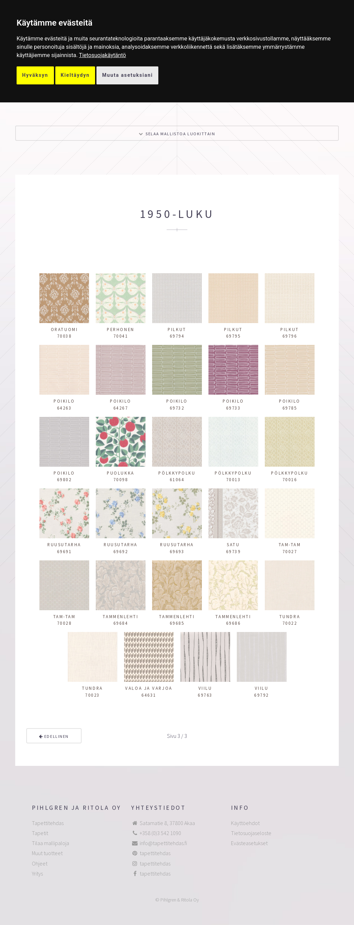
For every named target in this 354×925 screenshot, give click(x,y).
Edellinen (54, 736)
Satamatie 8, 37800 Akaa (167, 822)
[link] (102, 55)
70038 (64, 336)
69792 (261, 695)
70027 (289, 551)
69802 (64, 479)
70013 (233, 479)
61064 (177, 479)
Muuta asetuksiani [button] (127, 75)
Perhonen (120, 329)
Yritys (37, 873)
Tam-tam (290, 544)
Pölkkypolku (176, 473)
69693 (177, 551)
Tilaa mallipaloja (50, 843)
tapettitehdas (155, 853)
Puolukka (120, 473)
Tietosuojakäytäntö (102, 55)
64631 (148, 695)
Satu (233, 544)
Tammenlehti (120, 616)
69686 (233, 623)
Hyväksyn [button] (35, 75)
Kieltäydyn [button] (75, 75)
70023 (92, 695)
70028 (64, 623)
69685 (177, 623)
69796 (289, 336)
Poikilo (64, 401)
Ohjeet (39, 863)
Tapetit (40, 833)
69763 (205, 695)
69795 (233, 336)
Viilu (205, 688)
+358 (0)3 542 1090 (160, 833)
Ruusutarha (64, 544)
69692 (120, 551)
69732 (177, 408)
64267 (120, 408)
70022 (289, 623)
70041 (120, 336)
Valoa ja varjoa (148, 688)
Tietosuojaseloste (251, 833)
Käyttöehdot (245, 822)
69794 (177, 336)
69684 (120, 623)
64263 (64, 408)
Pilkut (177, 329)
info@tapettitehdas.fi (163, 843)
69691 (64, 551)
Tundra (289, 616)
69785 (289, 408)
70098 (120, 479)
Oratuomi (64, 329)
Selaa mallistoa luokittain (180, 133)
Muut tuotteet (47, 853)
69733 (233, 408)
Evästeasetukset (249, 843)
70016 (289, 479)
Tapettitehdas (48, 822)
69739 (233, 551)
